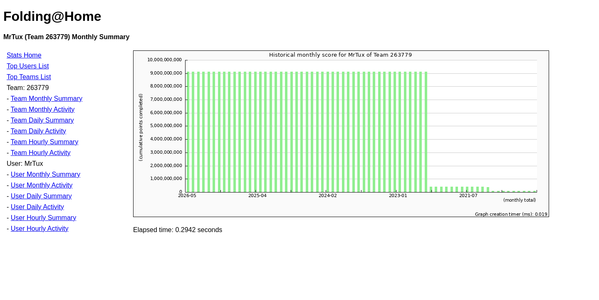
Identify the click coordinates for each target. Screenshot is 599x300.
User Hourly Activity (40, 228)
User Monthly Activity (41, 185)
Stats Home (24, 55)
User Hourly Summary (43, 217)
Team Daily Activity (38, 131)
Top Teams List (29, 76)
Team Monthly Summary (46, 98)
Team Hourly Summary (44, 141)
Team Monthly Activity (42, 109)
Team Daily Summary (42, 120)
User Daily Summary (41, 196)
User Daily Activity (37, 206)
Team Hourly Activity (40, 152)
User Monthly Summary (45, 174)
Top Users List (28, 66)
